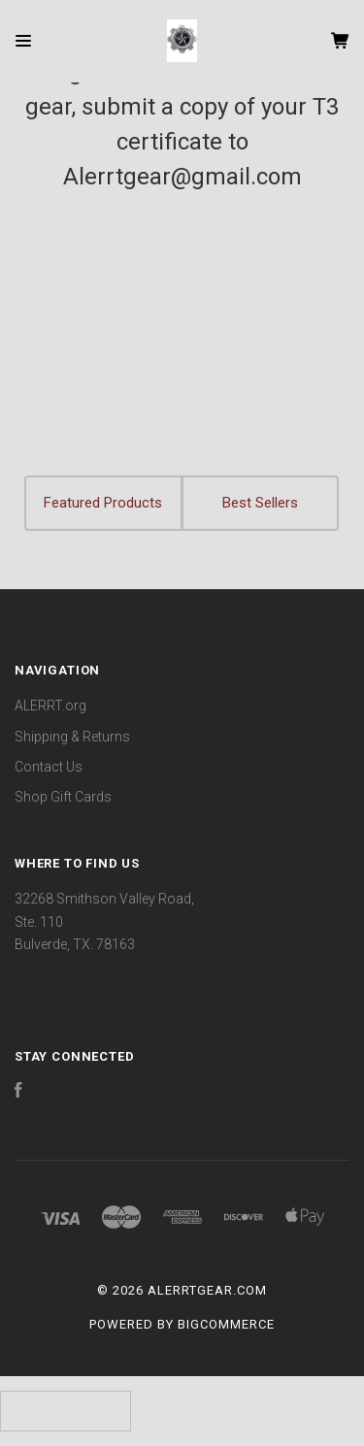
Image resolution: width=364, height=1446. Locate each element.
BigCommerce (226, 1324)
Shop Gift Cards (63, 797)
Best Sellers (260, 502)
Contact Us (49, 766)
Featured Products (103, 502)
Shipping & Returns (72, 736)
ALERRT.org (50, 705)
